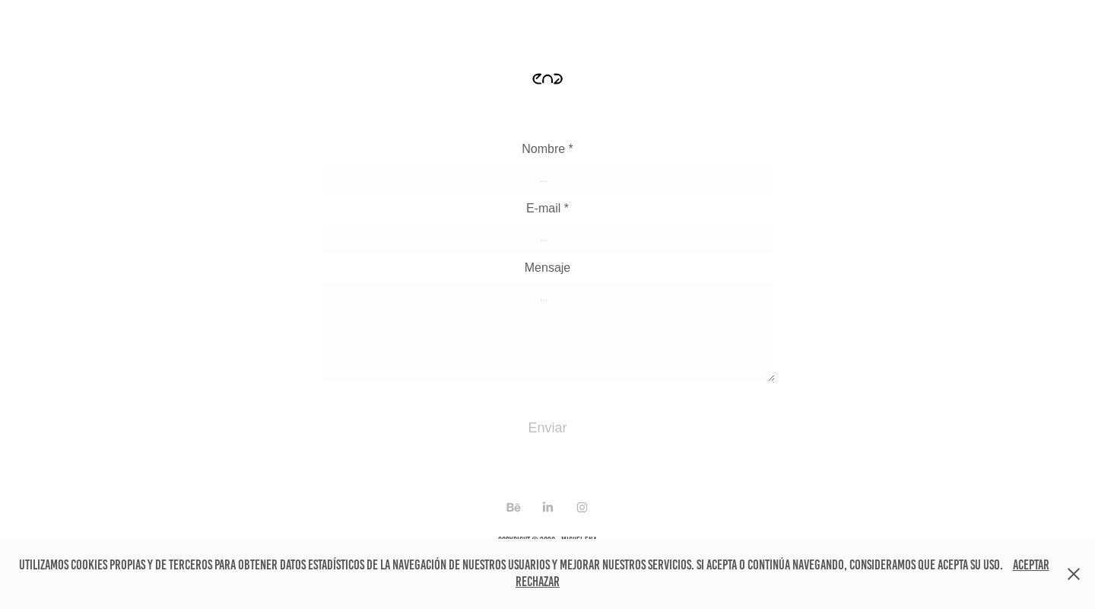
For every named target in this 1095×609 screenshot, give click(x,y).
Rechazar (538, 581)
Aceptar (1031, 564)
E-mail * (547, 208)
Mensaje (547, 268)
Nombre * (547, 149)
